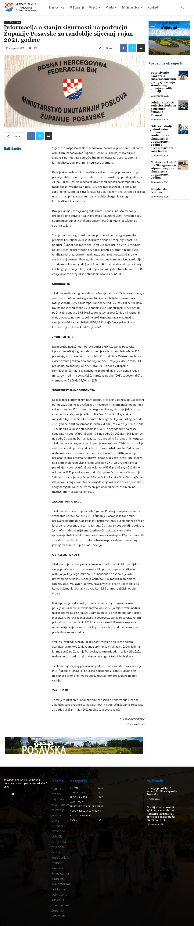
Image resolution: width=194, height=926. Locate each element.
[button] (182, 7)
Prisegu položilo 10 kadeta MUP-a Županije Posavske (162, 789)
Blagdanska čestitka (159, 185)
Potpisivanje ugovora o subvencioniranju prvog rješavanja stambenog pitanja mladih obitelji (163, 81)
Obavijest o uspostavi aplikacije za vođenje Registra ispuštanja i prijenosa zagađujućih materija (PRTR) (160, 809)
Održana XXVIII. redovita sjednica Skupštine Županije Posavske (163, 107)
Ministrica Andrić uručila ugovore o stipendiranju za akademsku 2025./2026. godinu (163, 166)
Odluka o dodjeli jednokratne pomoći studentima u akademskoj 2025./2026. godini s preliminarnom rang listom (162, 135)
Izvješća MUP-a (12, 22)
